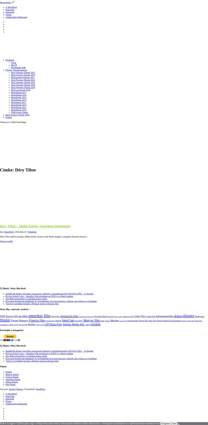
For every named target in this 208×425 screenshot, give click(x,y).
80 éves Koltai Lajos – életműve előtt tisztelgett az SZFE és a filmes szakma (39, 296)
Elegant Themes (16, 389)
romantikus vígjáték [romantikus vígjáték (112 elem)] (7, 325)
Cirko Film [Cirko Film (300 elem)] (139, 316)
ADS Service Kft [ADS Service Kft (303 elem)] (9, 316)
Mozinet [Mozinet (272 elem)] (114, 320)
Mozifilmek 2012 (19, 105)
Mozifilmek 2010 (19, 110)
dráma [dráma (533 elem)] (178, 316)
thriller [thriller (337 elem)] (32, 324)
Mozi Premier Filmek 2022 (23, 80)
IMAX (14, 65)
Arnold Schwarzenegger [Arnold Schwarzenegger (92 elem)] (86, 316)
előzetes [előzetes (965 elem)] (188, 316)
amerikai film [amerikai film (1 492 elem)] (39, 316)
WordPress (40, 389)
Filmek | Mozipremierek (16, 70)
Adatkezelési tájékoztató (16, 17)
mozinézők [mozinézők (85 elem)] (122, 321)
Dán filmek (10, 384)
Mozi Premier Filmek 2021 (23, 82)
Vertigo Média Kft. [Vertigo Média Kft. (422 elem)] (73, 324)
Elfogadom (165, 424)
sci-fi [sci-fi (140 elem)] (16, 325)
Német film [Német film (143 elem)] (143, 321)
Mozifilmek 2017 (19, 92)
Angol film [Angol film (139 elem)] (55, 316)
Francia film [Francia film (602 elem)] (37, 320)
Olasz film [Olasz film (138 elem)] (152, 321)
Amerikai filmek (13, 379)
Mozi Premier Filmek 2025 (23, 72)
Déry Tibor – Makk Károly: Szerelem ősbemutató (35, 226)
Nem (174, 424)
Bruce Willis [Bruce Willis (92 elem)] (118, 316)
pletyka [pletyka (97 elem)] (183, 321)
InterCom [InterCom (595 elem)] (68, 320)
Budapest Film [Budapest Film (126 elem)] (128, 316)
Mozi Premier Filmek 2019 (23, 87)
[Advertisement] (104, 145)
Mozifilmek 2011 (18, 107)
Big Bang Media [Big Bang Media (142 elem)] (100, 316)
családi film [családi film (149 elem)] (150, 316)
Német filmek (12, 382)
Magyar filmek (12, 374)
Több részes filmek (19, 112)
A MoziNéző (11, 7)
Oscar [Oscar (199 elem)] (159, 321)
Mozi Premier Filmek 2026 (18, 115)
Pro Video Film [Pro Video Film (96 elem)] (197, 321)
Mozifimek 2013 (18, 102)
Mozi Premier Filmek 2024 (23, 75)
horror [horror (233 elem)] (58, 320)
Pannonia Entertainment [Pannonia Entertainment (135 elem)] (172, 321)
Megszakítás (7, 2)
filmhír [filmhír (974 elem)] (5, 320)
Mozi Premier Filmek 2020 (23, 85)
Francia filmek (12, 377)
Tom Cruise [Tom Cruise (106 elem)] (40, 325)
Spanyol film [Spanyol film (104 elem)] (23, 325)
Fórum (8, 15)
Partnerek (10, 12)
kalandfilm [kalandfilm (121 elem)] (79, 321)
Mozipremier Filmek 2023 (22, 77)
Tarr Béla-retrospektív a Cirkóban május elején (26, 299)
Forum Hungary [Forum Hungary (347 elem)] (19, 320)
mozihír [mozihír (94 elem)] (107, 321)
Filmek (9, 117)
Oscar (13, 62)
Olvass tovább (6, 241)
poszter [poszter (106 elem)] (189, 321)
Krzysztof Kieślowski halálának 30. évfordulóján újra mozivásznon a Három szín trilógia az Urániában (51, 301)
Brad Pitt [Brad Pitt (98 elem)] (111, 317)
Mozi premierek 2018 (20, 90)
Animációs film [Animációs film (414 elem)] (69, 316)
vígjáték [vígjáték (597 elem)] (95, 324)
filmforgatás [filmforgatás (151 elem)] (199, 316)
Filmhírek (10, 60)
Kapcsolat (10, 10)
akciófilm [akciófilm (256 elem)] (23, 316)
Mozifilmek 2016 (19, 95)
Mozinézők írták (18, 67)
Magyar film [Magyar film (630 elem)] (91, 320)
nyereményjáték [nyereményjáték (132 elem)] (132, 321)
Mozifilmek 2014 (19, 100)
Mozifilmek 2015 (19, 97)
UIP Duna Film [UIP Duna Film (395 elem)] (53, 324)
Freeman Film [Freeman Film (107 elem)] (50, 321)
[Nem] (178, 424)
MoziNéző (9, 232)
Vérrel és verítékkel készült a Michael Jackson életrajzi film (32, 304)
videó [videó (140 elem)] (87, 325)
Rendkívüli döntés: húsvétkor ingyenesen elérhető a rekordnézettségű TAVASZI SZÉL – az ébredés (50, 294)
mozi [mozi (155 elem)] (102, 321)
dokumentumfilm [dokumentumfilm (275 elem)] (164, 316)
